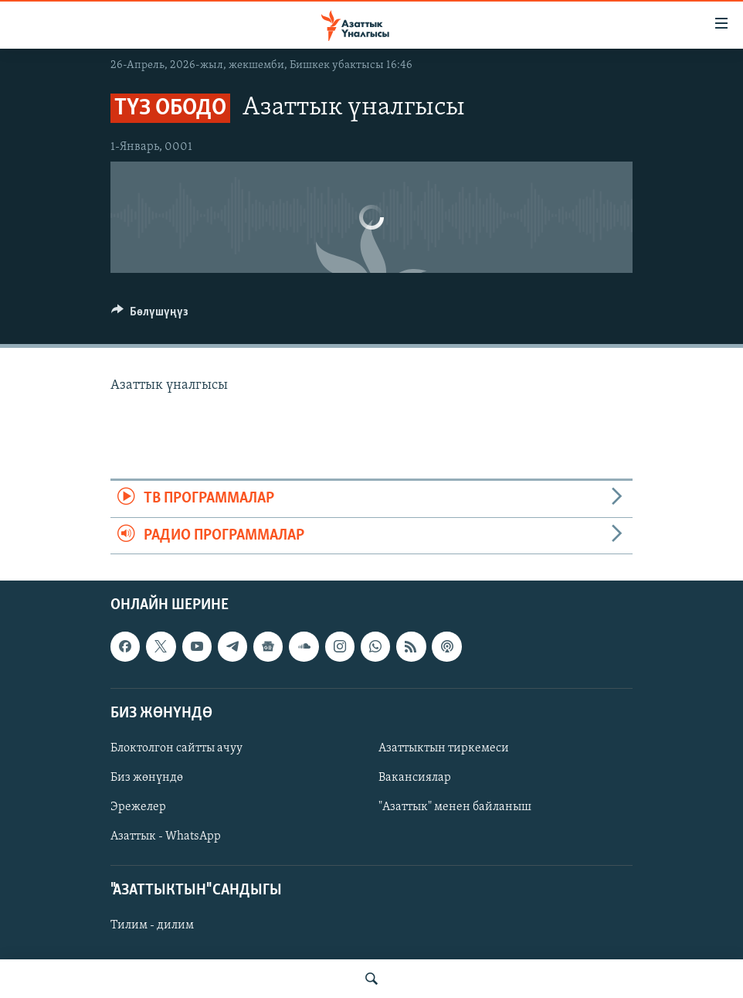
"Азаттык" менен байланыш (454, 807)
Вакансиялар (414, 777)
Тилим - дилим (152, 925)
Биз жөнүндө (146, 777)
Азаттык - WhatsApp (165, 836)
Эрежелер (138, 807)
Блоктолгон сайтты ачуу (176, 748)
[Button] (149, 315)
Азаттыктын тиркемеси (443, 748)
